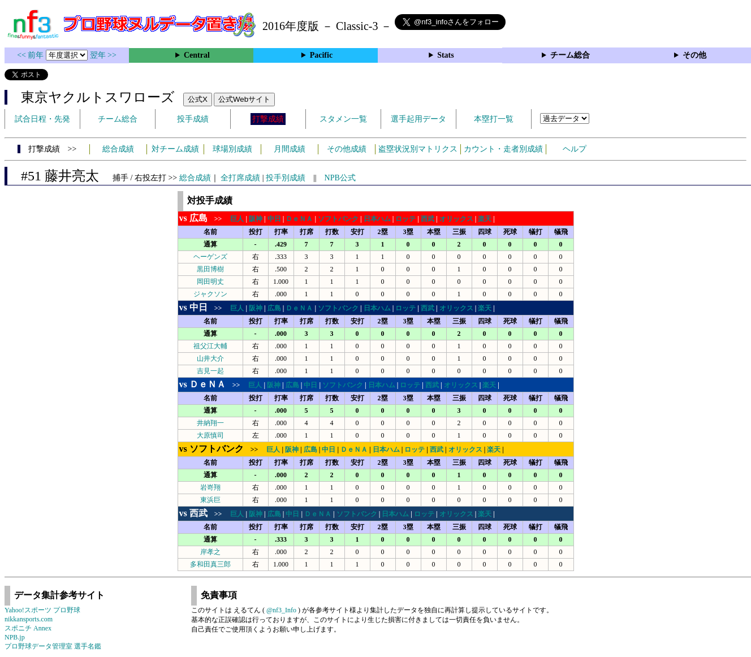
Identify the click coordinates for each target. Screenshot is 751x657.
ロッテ (405, 219)
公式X (198, 99)
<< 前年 (31, 55)
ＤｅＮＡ (299, 219)
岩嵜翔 (210, 487)
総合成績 (118, 149)
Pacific (321, 55)
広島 (274, 308)
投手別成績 (285, 178)
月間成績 (289, 149)
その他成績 (346, 149)
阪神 (255, 219)
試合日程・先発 (42, 119)
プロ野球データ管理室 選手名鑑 (53, 646)
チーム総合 (570, 55)
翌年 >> (103, 55)
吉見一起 (210, 371)
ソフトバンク (338, 219)
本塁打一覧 (493, 119)
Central (197, 55)
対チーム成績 (175, 149)
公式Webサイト (244, 99)
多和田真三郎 (210, 564)
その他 (694, 55)
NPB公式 (340, 178)
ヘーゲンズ (210, 257)
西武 (427, 219)
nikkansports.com (29, 619)
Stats (445, 55)
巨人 (237, 219)
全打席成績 (240, 178)
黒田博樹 (210, 269)
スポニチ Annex (28, 628)
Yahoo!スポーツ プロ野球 (42, 610)
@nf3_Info (281, 610)
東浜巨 (210, 500)
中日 (274, 219)
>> (204, 219)
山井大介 (210, 358)
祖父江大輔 (210, 346)
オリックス (456, 219)
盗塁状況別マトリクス (417, 149)
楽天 (484, 219)
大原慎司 (210, 435)
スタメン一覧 (343, 119)
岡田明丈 (210, 282)
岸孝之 (210, 552)
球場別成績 (232, 149)
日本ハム (377, 219)
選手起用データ (418, 119)
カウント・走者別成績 (503, 149)
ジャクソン (210, 294)
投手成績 (193, 119)
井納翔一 (210, 423)
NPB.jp (15, 637)
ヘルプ (574, 149)
